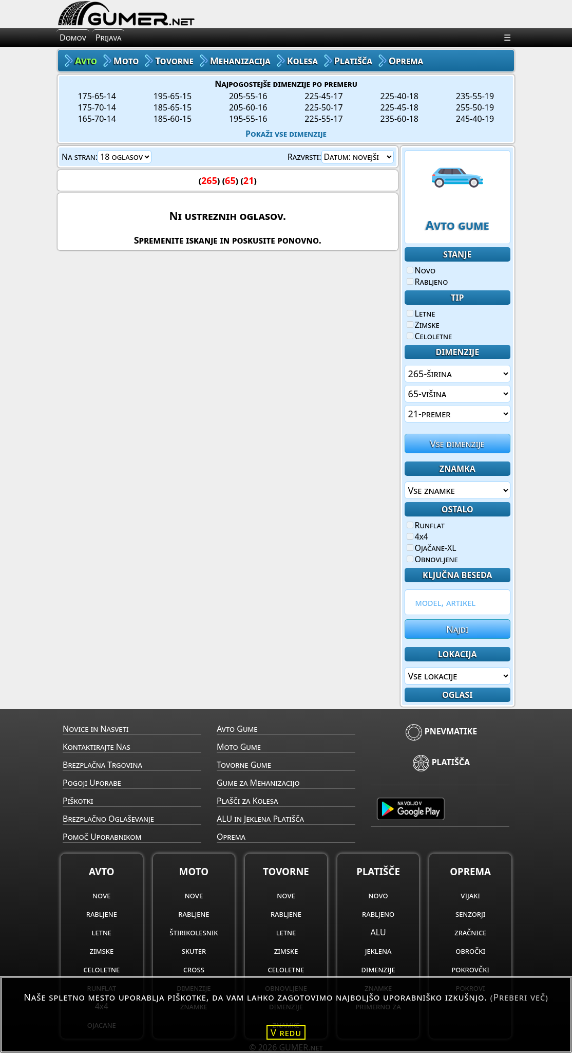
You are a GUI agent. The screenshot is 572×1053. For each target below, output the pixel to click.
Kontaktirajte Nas (96, 746)
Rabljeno (427, 281)
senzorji (470, 913)
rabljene (101, 913)
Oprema (231, 836)
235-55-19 (475, 96)
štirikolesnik (193, 932)
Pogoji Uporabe (92, 782)
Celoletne (429, 336)
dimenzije (378, 969)
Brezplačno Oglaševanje (108, 818)
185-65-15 (173, 107)
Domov (73, 37)
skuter (194, 950)
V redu (286, 1032)
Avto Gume (237, 728)
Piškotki (78, 800)
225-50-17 (323, 107)
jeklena (378, 950)
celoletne (101, 969)
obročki (470, 950)
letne (101, 932)
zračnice (470, 932)
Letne (421, 313)
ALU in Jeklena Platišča (260, 818)
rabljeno (378, 913)
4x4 (417, 536)
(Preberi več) (519, 997)
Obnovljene (432, 559)
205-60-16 (248, 107)
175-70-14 (97, 107)
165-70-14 (97, 118)
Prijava (109, 37)
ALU (378, 932)
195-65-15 (173, 96)
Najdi (457, 629)
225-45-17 (323, 96)
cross (193, 969)
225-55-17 (323, 118)
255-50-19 (475, 107)
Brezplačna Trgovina (102, 764)
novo (378, 895)
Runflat (426, 525)
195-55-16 (248, 118)
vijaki (470, 895)
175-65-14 (97, 96)
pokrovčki (470, 969)
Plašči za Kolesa (247, 800)
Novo (421, 270)
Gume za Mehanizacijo (258, 782)
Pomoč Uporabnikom (102, 836)
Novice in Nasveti (95, 728)
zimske (102, 950)
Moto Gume (239, 746)
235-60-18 (399, 118)
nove (101, 895)
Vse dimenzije (457, 443)
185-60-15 (173, 118)
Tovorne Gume (244, 764)
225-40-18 (399, 96)
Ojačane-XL (431, 547)
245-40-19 (475, 118)
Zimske (423, 324)
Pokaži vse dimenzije (286, 133)
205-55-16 (248, 96)
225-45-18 (399, 107)
